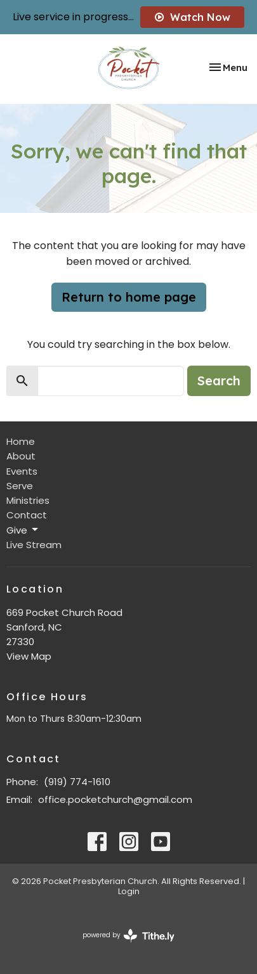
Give (23, 530)
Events (21, 471)
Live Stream (34, 544)
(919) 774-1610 (77, 781)
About (21, 456)
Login (129, 891)
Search (219, 380)
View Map (28, 656)
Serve (19, 485)
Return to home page (129, 297)
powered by (128, 935)
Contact (26, 515)
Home (20, 441)
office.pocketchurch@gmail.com (115, 799)
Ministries (27, 500)
